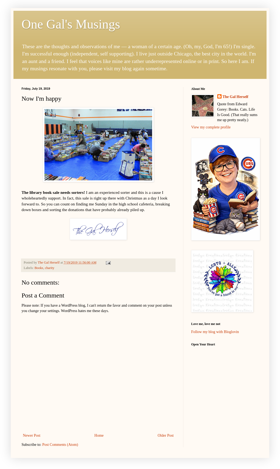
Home (99, 435)
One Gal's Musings (71, 24)
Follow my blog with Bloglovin (215, 332)
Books (38, 268)
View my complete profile (211, 127)
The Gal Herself (235, 97)
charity (49, 268)
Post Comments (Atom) (60, 445)
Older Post (166, 435)
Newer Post (31, 435)
